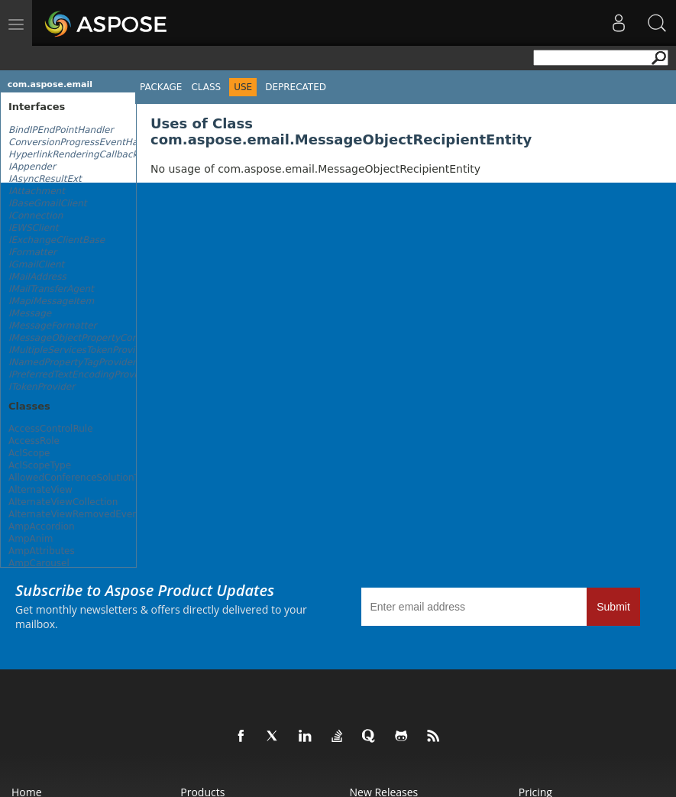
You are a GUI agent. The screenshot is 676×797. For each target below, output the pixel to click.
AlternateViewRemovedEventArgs (85, 514)
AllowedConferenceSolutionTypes (84, 477)
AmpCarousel (39, 563)
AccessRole (34, 441)
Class (206, 87)
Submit (613, 607)
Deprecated (295, 87)
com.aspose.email (50, 84)
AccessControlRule (50, 428)
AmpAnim (30, 538)
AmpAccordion (41, 526)
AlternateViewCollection (63, 502)
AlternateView (40, 489)
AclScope (29, 453)
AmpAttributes (41, 551)
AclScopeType (39, 465)
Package (161, 87)
